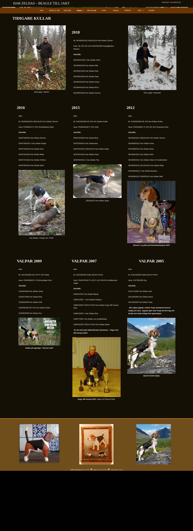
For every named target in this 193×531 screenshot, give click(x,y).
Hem (41, 69)
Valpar (79, 69)
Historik (115, 69)
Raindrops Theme (117, 528)
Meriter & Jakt (54, 69)
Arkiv (139, 69)
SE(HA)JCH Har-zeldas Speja (97, 259)
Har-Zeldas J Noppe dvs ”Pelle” (41, 297)
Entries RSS (85, 528)
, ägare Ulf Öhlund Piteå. (96, 458)
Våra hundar (91, 69)
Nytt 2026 (67, 69)
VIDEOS (127, 69)
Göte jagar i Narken (41, 151)
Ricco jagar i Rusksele (152, 152)
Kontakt (151, 69)
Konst (104, 69)
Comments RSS (101, 528)
